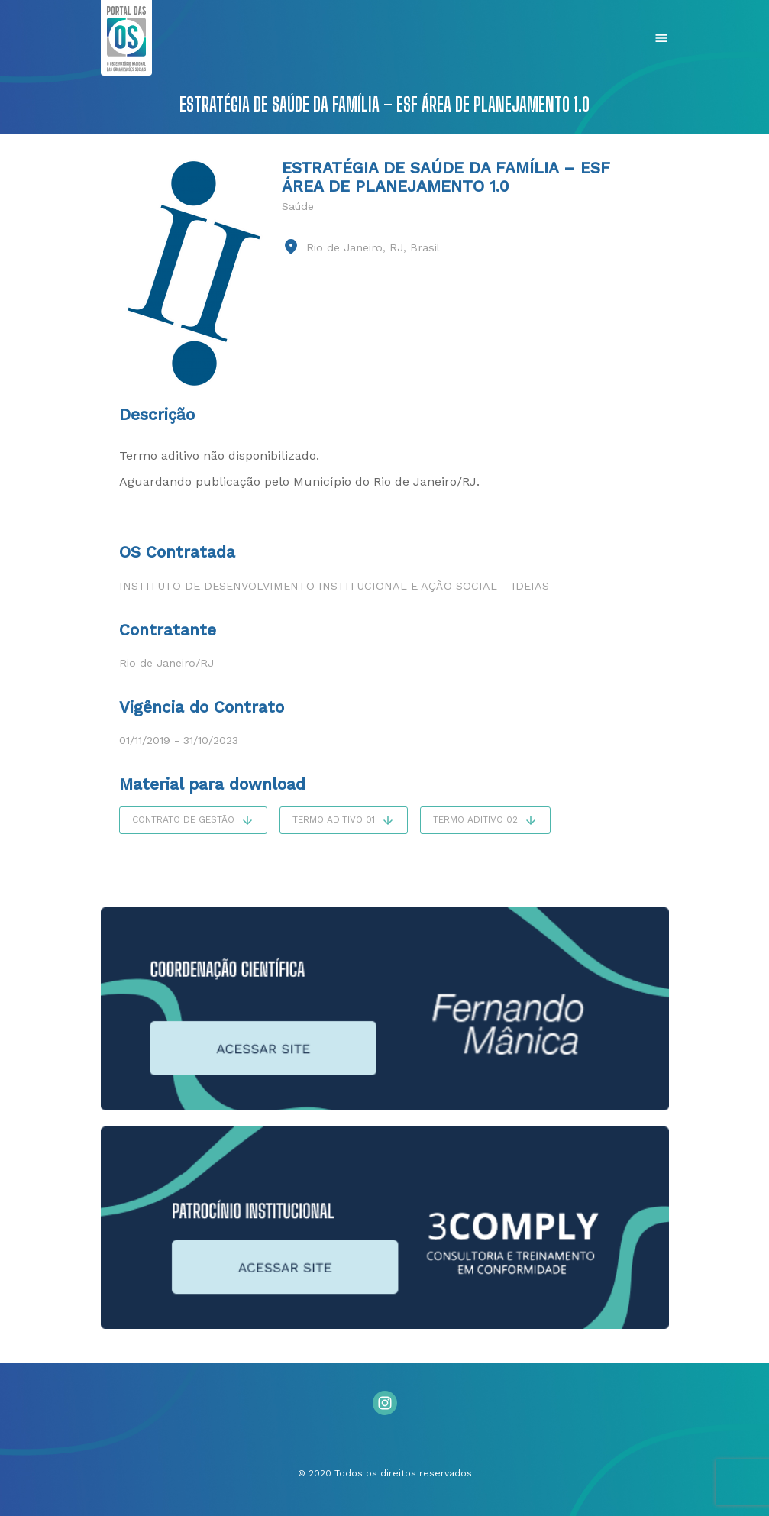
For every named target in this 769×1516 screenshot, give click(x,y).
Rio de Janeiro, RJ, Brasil (373, 247)
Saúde (298, 206)
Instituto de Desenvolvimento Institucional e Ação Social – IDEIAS (334, 586)
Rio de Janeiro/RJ (166, 663)
